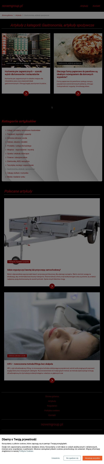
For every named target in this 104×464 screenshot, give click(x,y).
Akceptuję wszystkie (92, 458)
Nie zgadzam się (72, 458)
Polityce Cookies (26, 451)
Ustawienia (56, 458)
